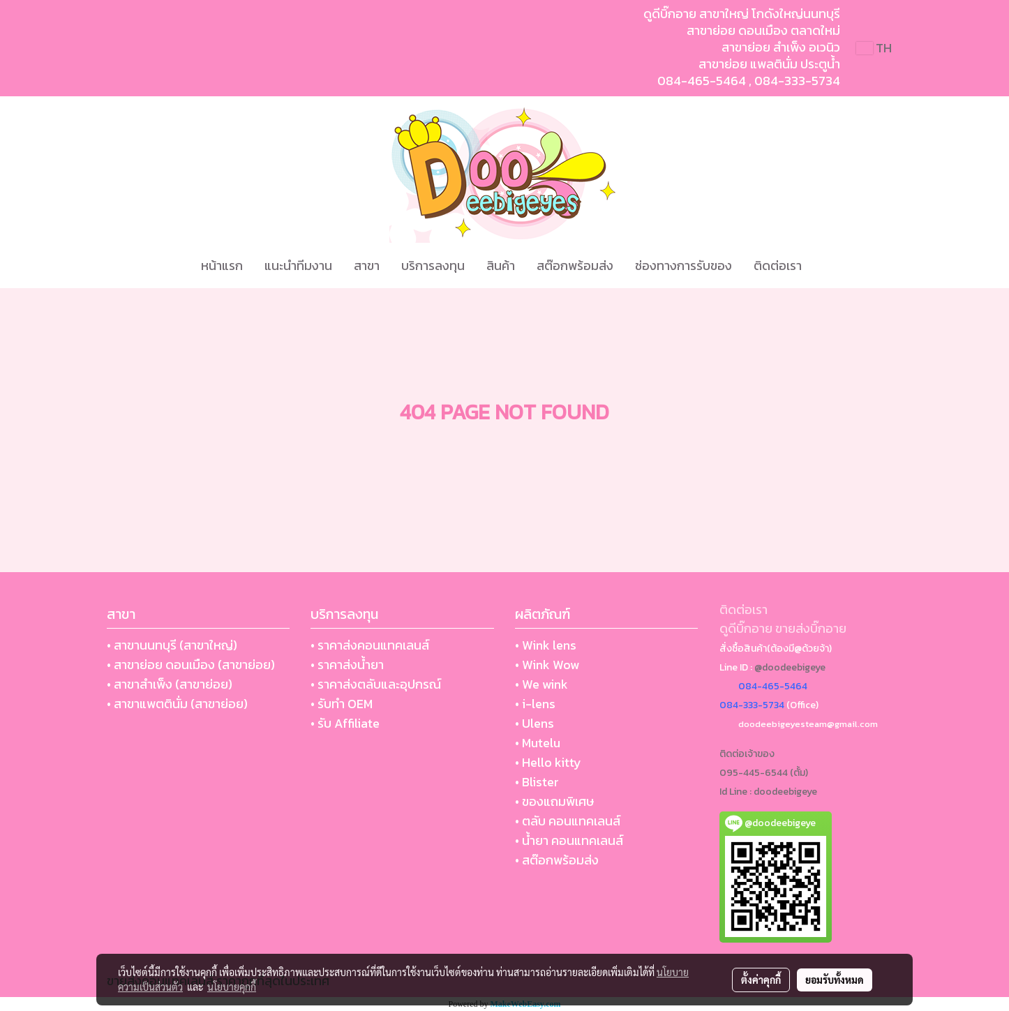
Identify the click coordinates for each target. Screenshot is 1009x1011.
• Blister (537, 781)
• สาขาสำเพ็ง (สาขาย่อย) (169, 684)
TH (874, 47)
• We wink (541, 684)
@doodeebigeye (789, 667)
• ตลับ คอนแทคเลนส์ (567, 820)
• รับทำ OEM (342, 703)
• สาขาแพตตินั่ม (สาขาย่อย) (177, 703)
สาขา (367, 265)
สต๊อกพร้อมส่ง (575, 265)
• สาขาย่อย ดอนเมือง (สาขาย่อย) (191, 664)
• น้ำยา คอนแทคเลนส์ (569, 840)
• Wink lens (545, 645)
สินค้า (500, 265)
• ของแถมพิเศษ (554, 801)
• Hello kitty (548, 762)
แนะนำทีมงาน (298, 265)
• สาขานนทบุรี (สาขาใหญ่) (172, 645)
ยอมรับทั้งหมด (834, 979)
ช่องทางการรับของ (683, 265)
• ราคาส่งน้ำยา (347, 664)
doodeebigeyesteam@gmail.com (808, 724)
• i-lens (535, 703)
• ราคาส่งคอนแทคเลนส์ (370, 645)
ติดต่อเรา (778, 265)
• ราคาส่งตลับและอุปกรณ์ (376, 684)
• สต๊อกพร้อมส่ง (557, 860)
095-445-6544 (753, 772)
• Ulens (534, 723)
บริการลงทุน (433, 265)
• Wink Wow (547, 664)
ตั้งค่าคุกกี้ (761, 979)
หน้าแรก (222, 265)
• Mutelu (537, 742)
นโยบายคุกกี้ (231, 986)
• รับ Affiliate (345, 723)
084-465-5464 (701, 80)
